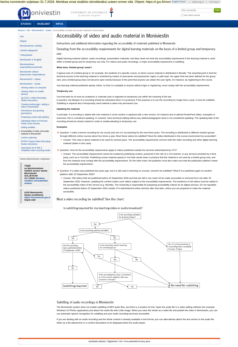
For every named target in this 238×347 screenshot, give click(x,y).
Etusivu (26, 23)
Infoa (59, 23)
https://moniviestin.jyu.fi (37, 197)
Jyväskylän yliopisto (97, 341)
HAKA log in (198, 2)
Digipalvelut (112, 341)
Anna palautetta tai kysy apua (137, 341)
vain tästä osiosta (192, 15)
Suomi (182, 1)
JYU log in (214, 2)
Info (28, 30)
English (175, 1)
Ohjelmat (43, 23)
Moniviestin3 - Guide (41, 30)
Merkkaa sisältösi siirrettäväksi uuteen (36, 180)
